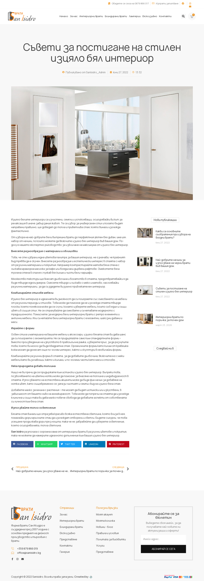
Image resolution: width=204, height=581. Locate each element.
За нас (74, 16)
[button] (183, 16)
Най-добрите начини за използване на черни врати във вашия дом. (173, 263)
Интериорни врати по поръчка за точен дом (170, 318)
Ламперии (135, 16)
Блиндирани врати (116, 16)
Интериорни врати (91, 16)
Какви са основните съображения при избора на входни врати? (173, 234)
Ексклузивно (149, 16)
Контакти (165, 16)
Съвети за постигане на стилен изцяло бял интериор (174, 290)
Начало (63, 16)
